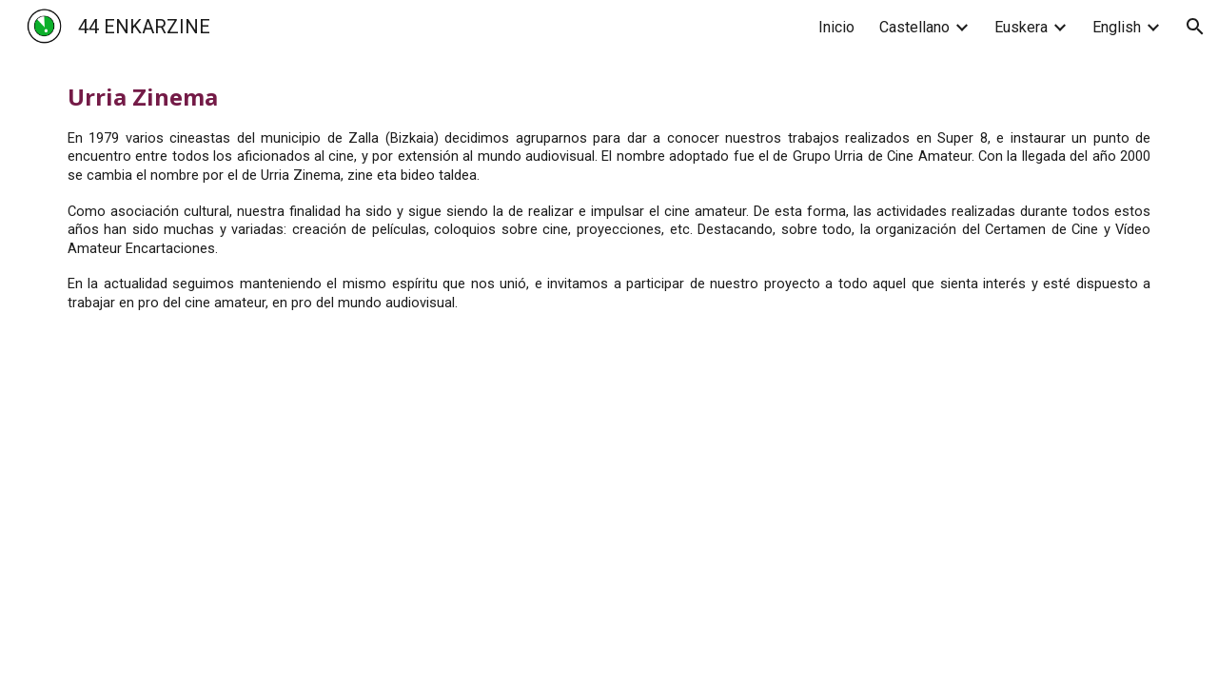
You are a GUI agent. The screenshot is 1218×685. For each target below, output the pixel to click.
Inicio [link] (836, 27)
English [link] (1116, 27)
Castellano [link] (914, 27)
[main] (609, 198)
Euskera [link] (1021, 27)
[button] (1195, 26)
